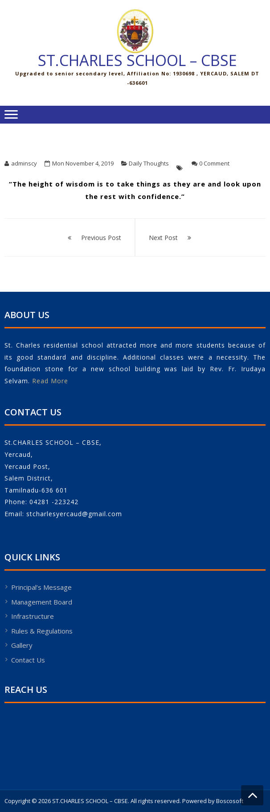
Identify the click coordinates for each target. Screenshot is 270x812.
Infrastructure (32, 616)
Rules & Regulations (42, 630)
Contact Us (28, 659)
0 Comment (214, 163)
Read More (50, 381)
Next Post (163, 237)
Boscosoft (229, 801)
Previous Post (101, 237)
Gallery (22, 645)
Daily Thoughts (149, 163)
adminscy (24, 163)
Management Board (41, 601)
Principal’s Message (41, 587)
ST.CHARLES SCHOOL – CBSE (137, 60)
